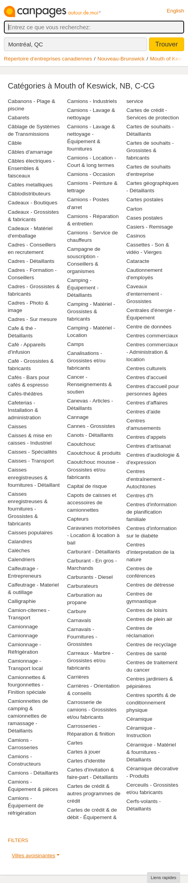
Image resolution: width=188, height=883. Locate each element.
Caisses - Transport (31, 461)
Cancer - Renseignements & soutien (89, 384)
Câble (15, 143)
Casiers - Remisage (149, 227)
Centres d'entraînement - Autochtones (145, 478)
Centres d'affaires (147, 403)
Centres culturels (146, 368)
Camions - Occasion (91, 174)
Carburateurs (82, 586)
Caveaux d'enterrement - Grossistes (144, 294)
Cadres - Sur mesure (32, 319)
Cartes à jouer (83, 752)
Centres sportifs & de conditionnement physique (151, 702)
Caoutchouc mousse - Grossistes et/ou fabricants (93, 469)
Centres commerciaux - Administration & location (152, 352)
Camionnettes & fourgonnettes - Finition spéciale (27, 684)
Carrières (78, 677)
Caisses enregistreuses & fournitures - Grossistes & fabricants (28, 509)
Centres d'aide (143, 412)
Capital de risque (87, 486)
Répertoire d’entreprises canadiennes (48, 59)
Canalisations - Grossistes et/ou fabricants (86, 360)
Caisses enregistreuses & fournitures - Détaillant (34, 477)
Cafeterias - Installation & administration (24, 410)
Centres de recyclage (151, 644)
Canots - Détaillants (90, 435)
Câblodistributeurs (29, 194)
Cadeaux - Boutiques (32, 203)
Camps (75, 344)
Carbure (76, 611)
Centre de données (149, 327)
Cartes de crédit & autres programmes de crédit (94, 793)
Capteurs (78, 519)
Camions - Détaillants (33, 773)
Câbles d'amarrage (30, 152)
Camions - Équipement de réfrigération (25, 805)
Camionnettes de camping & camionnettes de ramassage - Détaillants (28, 716)
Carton (134, 209)
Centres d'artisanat (148, 446)
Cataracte (137, 261)
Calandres (20, 541)
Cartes (75, 743)
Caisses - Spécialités (32, 452)
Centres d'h (139, 495)
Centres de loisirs (146, 610)
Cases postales (144, 218)
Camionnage (23, 626)
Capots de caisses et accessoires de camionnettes (91, 502)
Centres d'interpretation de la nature (150, 552)
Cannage (78, 417)
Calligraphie (22, 601)
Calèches (19, 550)
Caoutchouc (81, 444)
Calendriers (21, 559)
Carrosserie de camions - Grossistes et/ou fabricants (92, 709)
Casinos (135, 236)
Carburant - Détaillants (93, 552)
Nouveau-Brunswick (121, 59)
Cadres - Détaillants (31, 261)
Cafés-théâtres (25, 394)
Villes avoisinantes (33, 855)
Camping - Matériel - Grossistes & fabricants (91, 311)
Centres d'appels (146, 437)
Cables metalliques (30, 185)
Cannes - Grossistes (91, 426)
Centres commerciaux (152, 336)
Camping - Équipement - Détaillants (83, 287)
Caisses (17, 426)
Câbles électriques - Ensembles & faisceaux (31, 168)
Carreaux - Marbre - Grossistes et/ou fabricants (90, 660)
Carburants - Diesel (90, 577)
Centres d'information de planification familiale (151, 512)
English (175, 11)
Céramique (139, 719)
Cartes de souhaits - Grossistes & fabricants (150, 150)
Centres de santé (146, 653)
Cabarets (18, 118)
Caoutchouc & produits (94, 453)
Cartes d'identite (86, 761)
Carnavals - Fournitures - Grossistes (82, 636)
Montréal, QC (25, 44)
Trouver (166, 44)
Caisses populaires (30, 532)
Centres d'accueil (146, 377)
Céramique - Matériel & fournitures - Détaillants (151, 752)
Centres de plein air (149, 619)
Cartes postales (144, 199)
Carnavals (79, 620)
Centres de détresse (150, 585)
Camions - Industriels (92, 101)
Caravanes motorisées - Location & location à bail (93, 535)
